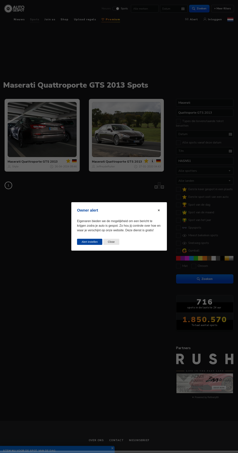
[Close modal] (158, 210)
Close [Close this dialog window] (111, 241)
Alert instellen (90, 241)
